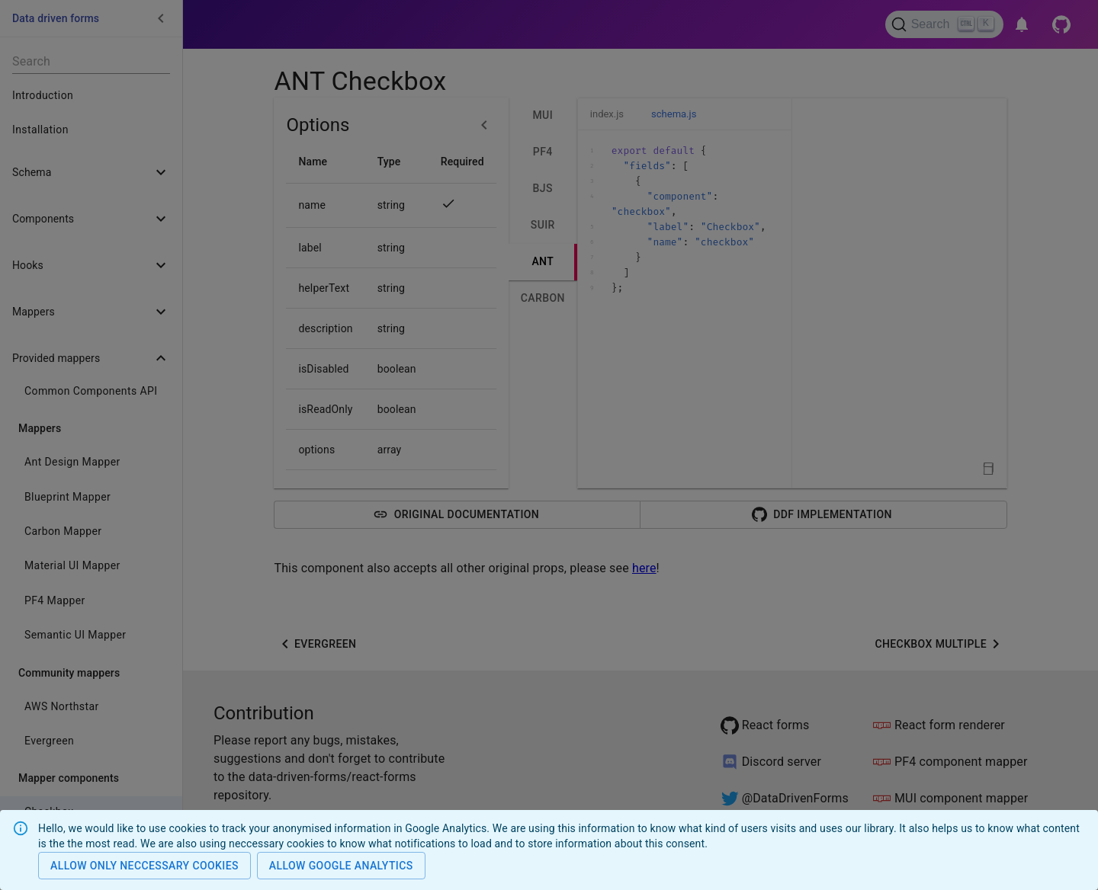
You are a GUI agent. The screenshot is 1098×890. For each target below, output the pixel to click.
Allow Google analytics (341, 866)
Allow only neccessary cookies (144, 866)
